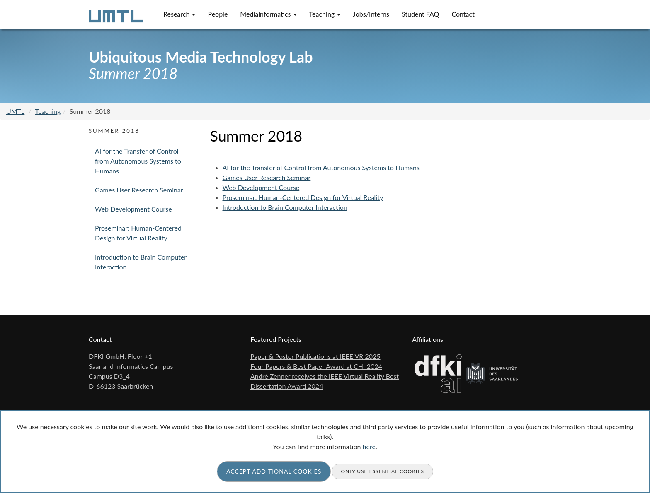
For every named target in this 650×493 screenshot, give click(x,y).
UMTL (15, 111)
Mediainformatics (268, 14)
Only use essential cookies (382, 471)
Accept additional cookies (273, 471)
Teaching (325, 14)
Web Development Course (261, 187)
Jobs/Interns (371, 14)
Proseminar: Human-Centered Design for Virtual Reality (303, 197)
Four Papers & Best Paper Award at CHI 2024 (316, 366)
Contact (462, 14)
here (369, 446)
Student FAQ (420, 14)
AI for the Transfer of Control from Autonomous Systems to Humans (321, 167)
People (218, 14)
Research (179, 14)
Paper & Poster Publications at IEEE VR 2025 (315, 356)
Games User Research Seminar (267, 177)
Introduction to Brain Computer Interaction (285, 207)
